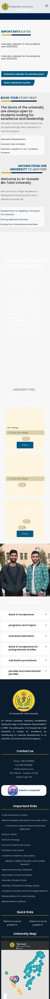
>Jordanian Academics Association (18, 855)
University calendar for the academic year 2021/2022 (20, 57)
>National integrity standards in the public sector (24, 820)
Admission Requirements (13, 139)
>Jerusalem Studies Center (14, 880)
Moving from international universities (19, 224)
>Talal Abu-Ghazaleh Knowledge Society (20, 885)
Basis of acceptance (21, 614)
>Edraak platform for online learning (18, 896)
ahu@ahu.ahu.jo (26, 769)
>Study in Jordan (9, 834)
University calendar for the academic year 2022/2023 (20, 45)
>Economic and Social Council (15, 845)
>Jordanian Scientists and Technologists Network (24, 890)
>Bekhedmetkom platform (13, 901)
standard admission (21, 636)
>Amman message (10, 839)
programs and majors (22, 625)
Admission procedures (23, 660)
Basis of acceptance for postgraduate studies (23, 648)
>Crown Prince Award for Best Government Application (25, 827)
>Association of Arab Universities (16, 875)
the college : (13, 427)
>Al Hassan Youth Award (12, 850)
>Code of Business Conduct (14, 815)
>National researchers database (16, 869)
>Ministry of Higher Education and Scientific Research (25, 862)
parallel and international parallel (25, 672)
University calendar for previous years (24, 74)
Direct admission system (17, 82)
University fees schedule (13, 144)
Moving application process (14, 219)
